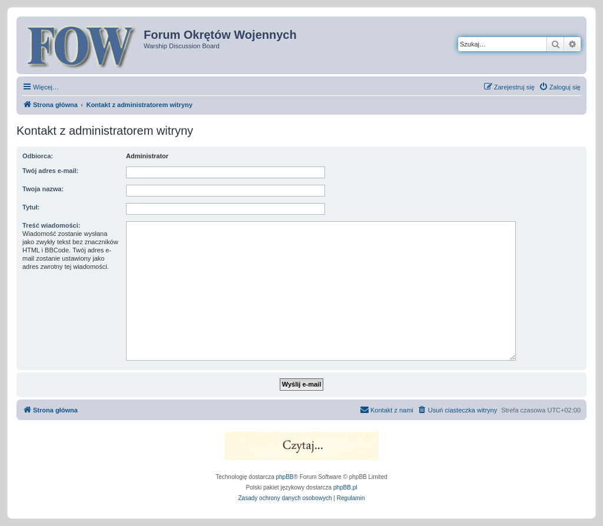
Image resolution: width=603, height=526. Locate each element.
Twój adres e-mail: (50, 170)
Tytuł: (30, 207)
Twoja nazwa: (43, 188)
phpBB (285, 477)
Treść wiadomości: (51, 225)
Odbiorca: (37, 155)
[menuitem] (560, 87)
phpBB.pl (345, 487)
